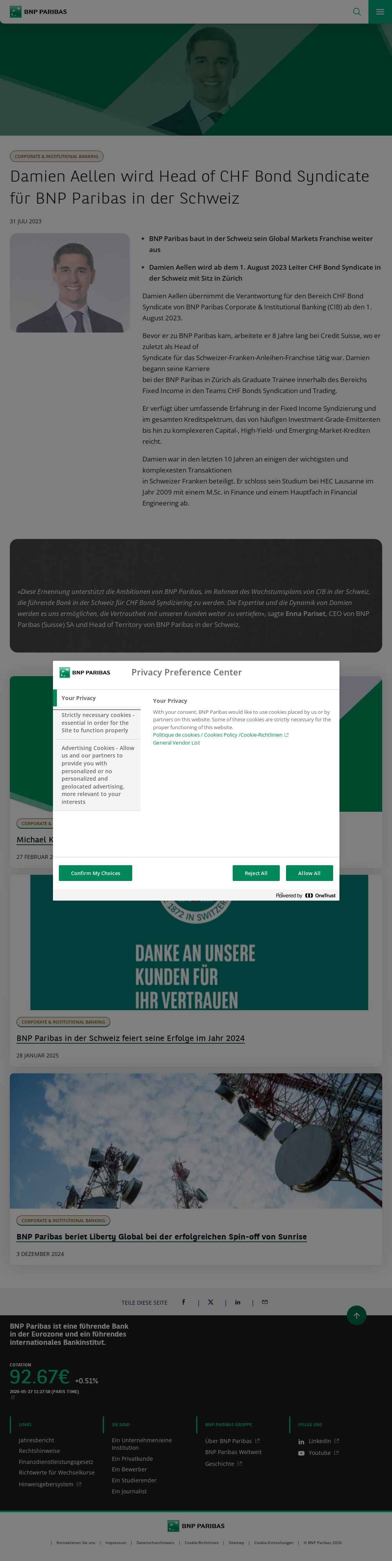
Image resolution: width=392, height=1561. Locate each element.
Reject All (256, 873)
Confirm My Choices (95, 873)
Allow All (309, 873)
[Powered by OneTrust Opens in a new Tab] (305, 896)
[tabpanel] (242, 724)
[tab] (97, 698)
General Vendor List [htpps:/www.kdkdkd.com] (176, 742)
